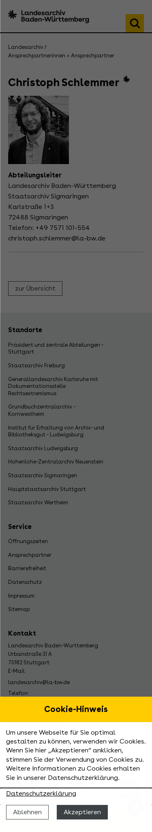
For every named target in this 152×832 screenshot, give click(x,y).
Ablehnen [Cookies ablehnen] (27, 812)
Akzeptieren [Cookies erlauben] (82, 812)
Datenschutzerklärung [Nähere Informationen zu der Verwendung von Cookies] (41, 793)
